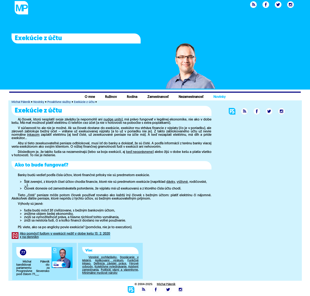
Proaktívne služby (59, 102)
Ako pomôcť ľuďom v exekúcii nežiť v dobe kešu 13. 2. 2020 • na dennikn (65, 235)
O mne (90, 97)
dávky (170, 182)
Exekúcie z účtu (84, 102)
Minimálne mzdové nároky (100, 273)
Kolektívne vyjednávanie (111, 266)
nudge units (113, 119)
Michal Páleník (21, 102)
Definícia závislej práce (110, 263)
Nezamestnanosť (191, 97)
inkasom (33, 135)
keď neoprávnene (139, 152)
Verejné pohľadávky (102, 257)
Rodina (132, 97)
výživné (182, 182)
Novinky (219, 97)
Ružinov (111, 97)
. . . (37, 274)
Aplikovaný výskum (109, 260)
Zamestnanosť (158, 97)
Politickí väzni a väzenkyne (119, 270)
